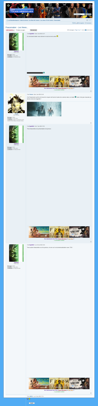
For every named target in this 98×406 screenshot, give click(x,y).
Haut (90, 91)
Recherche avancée (86, 15)
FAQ (75, 23)
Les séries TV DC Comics (46, 20)
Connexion (88, 23)
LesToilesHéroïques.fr (13, 20)
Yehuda (31, 94)
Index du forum (24, 20)
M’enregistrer (81, 23)
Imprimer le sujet (87, 20)
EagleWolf (31, 33)
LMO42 (31, 396)
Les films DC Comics (34, 20)
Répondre (10, 30)
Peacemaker (57, 20)
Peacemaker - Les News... (17, 27)
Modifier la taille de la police (90, 20)
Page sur (78, 30)
